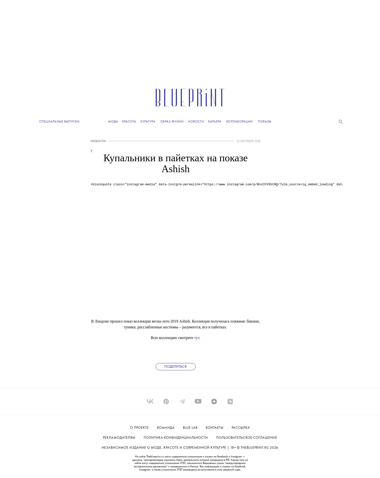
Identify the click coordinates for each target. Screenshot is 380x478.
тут (196, 338)
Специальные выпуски (59, 121)
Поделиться (175, 367)
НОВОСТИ (98, 141)
